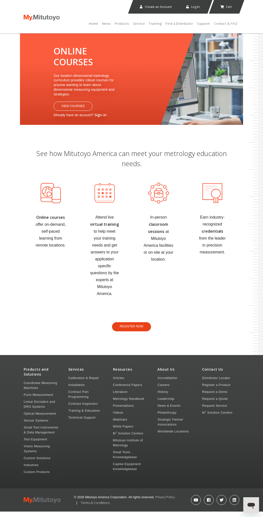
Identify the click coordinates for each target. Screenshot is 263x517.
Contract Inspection (83, 409)
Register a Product (216, 390)
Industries (31, 470)
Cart (226, 6)
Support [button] (203, 23)
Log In (193, 6)
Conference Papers (127, 390)
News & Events (168, 411)
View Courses (79, 109)
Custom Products (37, 477)
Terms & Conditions (95, 508)
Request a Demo (214, 397)
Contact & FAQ (226, 23)
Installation (76, 390)
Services (76, 374)
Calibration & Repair (83, 383)
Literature (120, 397)
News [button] (106, 23)
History (162, 397)
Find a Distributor (179, 23)
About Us (165, 374)
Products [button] (122, 23)
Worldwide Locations (173, 437)
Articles (118, 383)
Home (93, 23)
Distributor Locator (216, 383)
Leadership (165, 404)
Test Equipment (35, 445)
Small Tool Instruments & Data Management (41, 435)
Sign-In (100, 118)
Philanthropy (166, 418)
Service (139, 23)
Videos (118, 418)
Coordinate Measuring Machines (40, 390)
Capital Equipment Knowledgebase (127, 472)
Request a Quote (215, 404)
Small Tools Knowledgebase (125, 460)
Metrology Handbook (128, 404)
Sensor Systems (36, 426)
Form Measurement (38, 400)
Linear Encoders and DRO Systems (39, 409)
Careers (163, 390)
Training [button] (155, 23)
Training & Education (84, 416)
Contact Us (212, 374)
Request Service (214, 411)
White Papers (123, 432)
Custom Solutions (37, 463)
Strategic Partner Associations (170, 427)
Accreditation (167, 383)
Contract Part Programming (78, 399)
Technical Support (81, 423)
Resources (122, 374)
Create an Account (155, 6)
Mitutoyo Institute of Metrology (128, 448)
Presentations (123, 411)
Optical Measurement (40, 419)
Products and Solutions (36, 377)
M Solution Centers (128, 438)
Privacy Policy (165, 502)
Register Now (131, 331)
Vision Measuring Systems (37, 454)
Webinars (120, 425)
